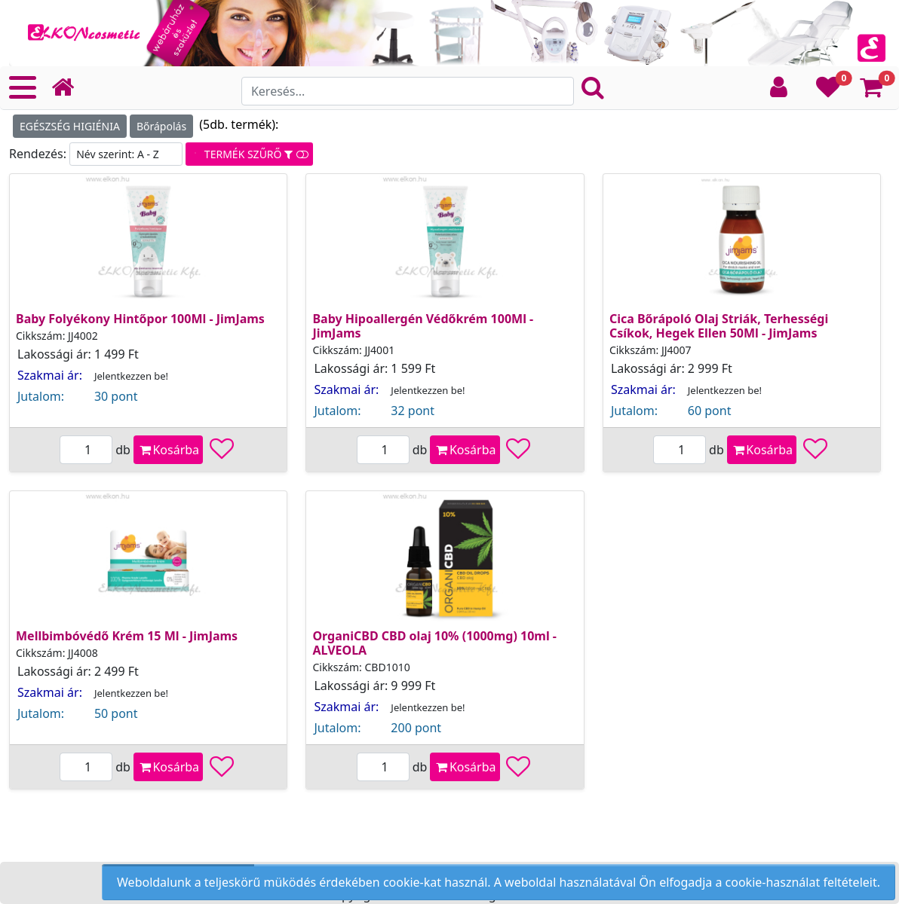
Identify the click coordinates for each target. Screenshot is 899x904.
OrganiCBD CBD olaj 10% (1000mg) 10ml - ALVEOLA (434, 643)
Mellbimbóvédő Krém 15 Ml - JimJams (127, 636)
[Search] (407, 91)
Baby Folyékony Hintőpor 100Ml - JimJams (140, 318)
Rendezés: (39, 153)
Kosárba (168, 449)
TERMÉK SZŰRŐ (248, 154)
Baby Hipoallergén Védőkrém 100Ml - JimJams (422, 325)
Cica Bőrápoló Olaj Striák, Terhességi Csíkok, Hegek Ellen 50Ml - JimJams (718, 325)
